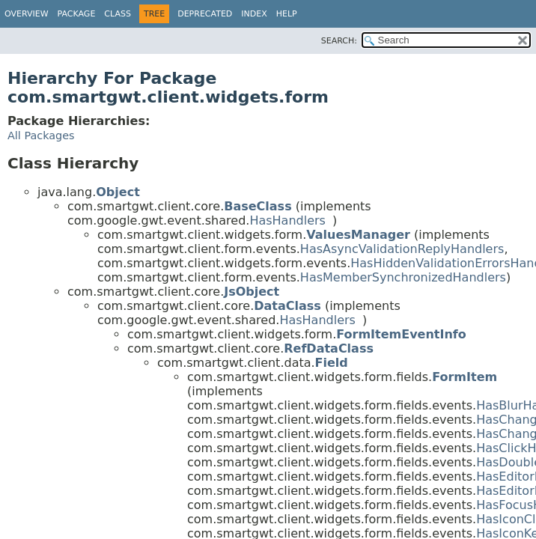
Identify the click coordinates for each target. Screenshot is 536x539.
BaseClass (257, 206)
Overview (26, 14)
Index (254, 14)
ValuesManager (358, 235)
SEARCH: (339, 41)
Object (118, 192)
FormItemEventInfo (401, 334)
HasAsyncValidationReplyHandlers (402, 249)
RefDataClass (329, 348)
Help (286, 14)
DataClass (287, 306)
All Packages (41, 135)
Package (77, 14)
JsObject (251, 291)
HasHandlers (287, 220)
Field (331, 363)
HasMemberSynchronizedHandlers (403, 277)
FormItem (464, 377)
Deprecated (204, 14)
